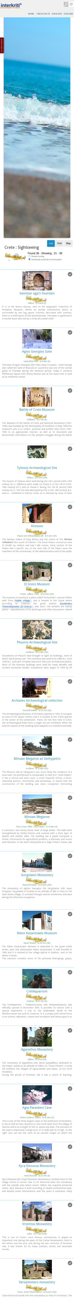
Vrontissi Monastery (37, 1118)
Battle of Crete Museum (37, 304)
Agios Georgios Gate (37, 245)
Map (68, 137)
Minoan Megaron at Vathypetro (37, 653)
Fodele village (22, 494)
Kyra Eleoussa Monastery (37, 1060)
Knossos (37, 420)
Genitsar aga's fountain (37, 187)
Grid (59, 137)
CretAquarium (37, 885)
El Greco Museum (37, 478)
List (51, 137)
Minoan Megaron (37, 711)
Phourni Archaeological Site (37, 536)
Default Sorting (36, 150)
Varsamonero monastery (37, 1176)
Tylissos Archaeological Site (37, 362)
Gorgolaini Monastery (37, 769)
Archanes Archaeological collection (37, 594)
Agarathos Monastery (37, 943)
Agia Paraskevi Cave (37, 1002)
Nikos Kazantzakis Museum (37, 827)
